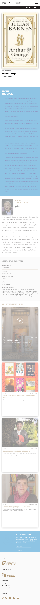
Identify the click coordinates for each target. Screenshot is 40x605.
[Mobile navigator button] (36, 3)
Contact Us (5, 580)
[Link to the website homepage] (11, 3)
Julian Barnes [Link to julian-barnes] (7, 77)
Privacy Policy (5, 583)
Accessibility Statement (8, 588)
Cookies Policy (6, 585)
